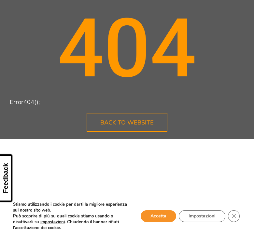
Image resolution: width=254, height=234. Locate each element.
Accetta (158, 216)
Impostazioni (202, 216)
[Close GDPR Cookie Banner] (234, 216)
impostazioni (52, 222)
